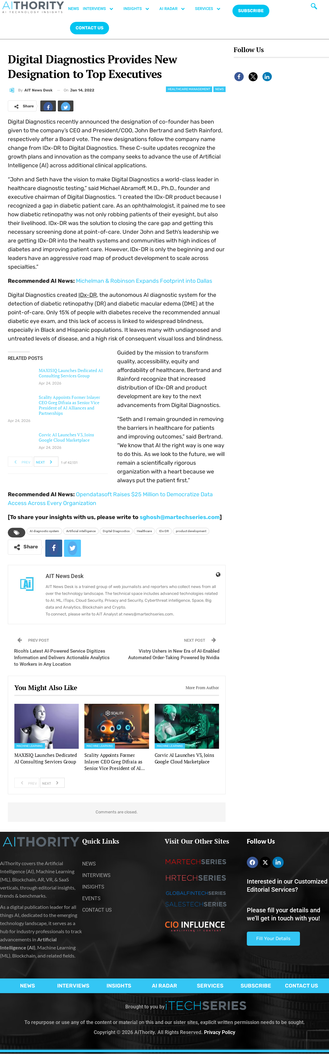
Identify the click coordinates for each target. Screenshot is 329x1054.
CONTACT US (89, 28)
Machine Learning (30, 746)
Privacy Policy (219, 1032)
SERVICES (211, 9)
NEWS (73, 8)
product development (191, 531)
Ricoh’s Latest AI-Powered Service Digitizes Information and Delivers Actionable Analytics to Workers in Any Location (62, 657)
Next (46, 461)
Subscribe (251, 10)
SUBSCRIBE (256, 986)
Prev (20, 461)
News (219, 89)
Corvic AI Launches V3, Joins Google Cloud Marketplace (66, 437)
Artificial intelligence (81, 531)
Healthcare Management (189, 89)
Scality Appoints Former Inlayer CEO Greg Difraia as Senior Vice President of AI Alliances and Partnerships (69, 405)
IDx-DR (164, 531)
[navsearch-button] (314, 8)
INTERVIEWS (101, 9)
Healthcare (144, 531)
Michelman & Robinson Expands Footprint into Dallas (144, 280)
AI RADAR (175, 9)
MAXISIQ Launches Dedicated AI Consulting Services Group (71, 373)
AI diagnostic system (44, 531)
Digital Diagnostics (116, 531)
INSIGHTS (139, 9)
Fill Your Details (273, 938)
